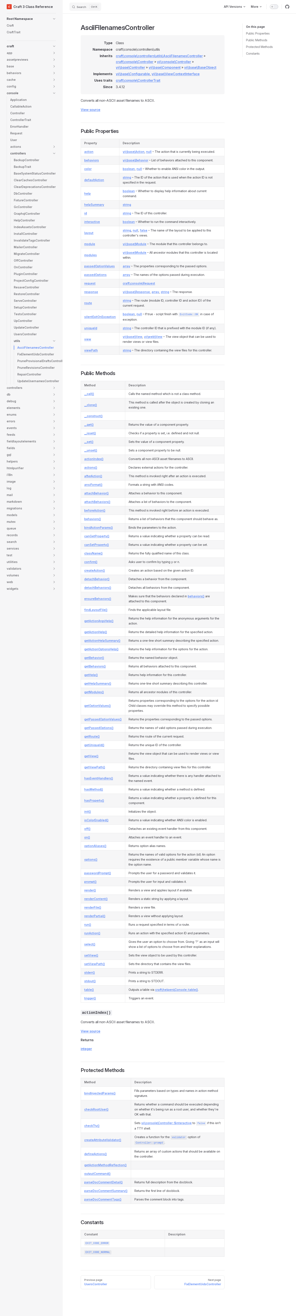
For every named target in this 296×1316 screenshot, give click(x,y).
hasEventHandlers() (98, 778)
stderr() (89, 972)
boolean (129, 169)
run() (87, 924)
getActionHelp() (95, 632)
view (87, 339)
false (143, 230)
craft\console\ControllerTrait (138, 80)
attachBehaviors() (97, 502)
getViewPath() (94, 767)
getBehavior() (94, 657)
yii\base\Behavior (135, 160)
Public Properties (258, 33)
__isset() (90, 433)
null (149, 151)
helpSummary (94, 204)
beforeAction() (94, 510)
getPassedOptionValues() (103, 719)
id (85, 213)
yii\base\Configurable (133, 74)
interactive (92, 222)
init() (87, 811)
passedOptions (95, 274)
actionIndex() (93, 459)
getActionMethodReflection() (105, 1165)
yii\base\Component (165, 67)
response (91, 292)
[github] (287, 6)
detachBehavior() (97, 579)
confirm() (90, 562)
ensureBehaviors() (97, 598)
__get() (89, 424)
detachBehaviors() (97, 587)
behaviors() (92, 519)
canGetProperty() (96, 536)
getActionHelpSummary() (102, 640)
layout (88, 233)
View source (90, 110)
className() (93, 553)
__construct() (93, 416)
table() (89, 989)
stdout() (90, 981)
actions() (90, 467)
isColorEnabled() (96, 820)
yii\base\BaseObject (200, 67)
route (88, 303)
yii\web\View (153, 336)
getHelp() (91, 675)
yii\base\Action (133, 151)
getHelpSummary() (97, 683)
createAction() (94, 570)
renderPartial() (94, 916)
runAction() (92, 933)
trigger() (90, 998)
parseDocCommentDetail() (103, 1182)
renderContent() (96, 899)
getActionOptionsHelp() (101, 649)
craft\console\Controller (134, 62)
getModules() (94, 692)
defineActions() (95, 1154)
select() (89, 944)
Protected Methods (259, 47)
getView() (91, 756)
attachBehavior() (96, 493)
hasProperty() (94, 800)
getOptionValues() (97, 705)
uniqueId (90, 328)
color (88, 169)
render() (90, 890)
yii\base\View (132, 336)
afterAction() (93, 476)
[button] (31, 18)
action (88, 151)
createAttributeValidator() (102, 1140)
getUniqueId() (94, 745)
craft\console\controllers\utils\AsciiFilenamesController (159, 56)
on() (87, 837)
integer (86, 1049)
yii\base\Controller (130, 67)
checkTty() (92, 1125)
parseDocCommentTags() (102, 1199)
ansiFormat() (93, 484)
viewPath (91, 350)
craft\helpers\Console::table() (176, 989)
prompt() (90, 881)
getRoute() (92, 736)
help (87, 193)
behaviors (91, 160)
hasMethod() (93, 789)
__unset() (90, 450)
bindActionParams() (98, 527)
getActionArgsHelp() (99, 621)
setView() (91, 955)
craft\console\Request (139, 283)
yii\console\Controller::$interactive (166, 1123)
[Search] (85, 7)
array (126, 266)
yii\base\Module (134, 244)
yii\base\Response (136, 292)
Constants (253, 53)
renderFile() (92, 907)
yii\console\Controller (174, 62)
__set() (88, 441)
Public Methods (256, 40)
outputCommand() (97, 1173)
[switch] (274, 6)
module (89, 244)
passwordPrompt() (97, 873)
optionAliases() (95, 846)
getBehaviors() (95, 666)
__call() (89, 394)
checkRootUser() (96, 1109)
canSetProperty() (96, 544)
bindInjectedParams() (100, 1093)
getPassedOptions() (99, 728)
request (90, 283)
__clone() (90, 405)
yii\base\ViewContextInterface (176, 74)
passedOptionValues (99, 266)
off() (87, 828)
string (127, 177)
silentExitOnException (100, 317)
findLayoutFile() (95, 610)
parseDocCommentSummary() (106, 1191)
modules (90, 255)
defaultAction (94, 180)
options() (90, 859)
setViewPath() (94, 964)
